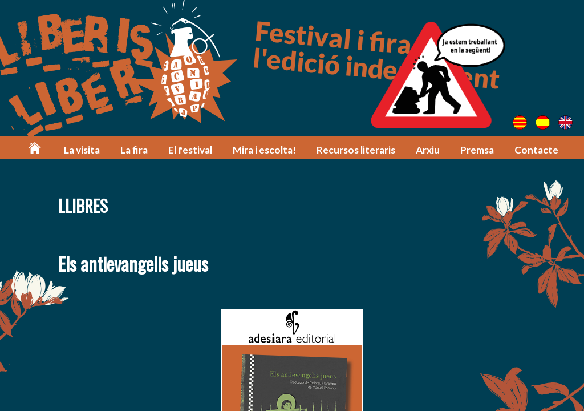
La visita (82, 150)
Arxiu (428, 150)
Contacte (536, 150)
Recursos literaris (356, 150)
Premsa (477, 150)
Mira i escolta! (264, 150)
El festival (190, 150)
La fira (134, 150)
